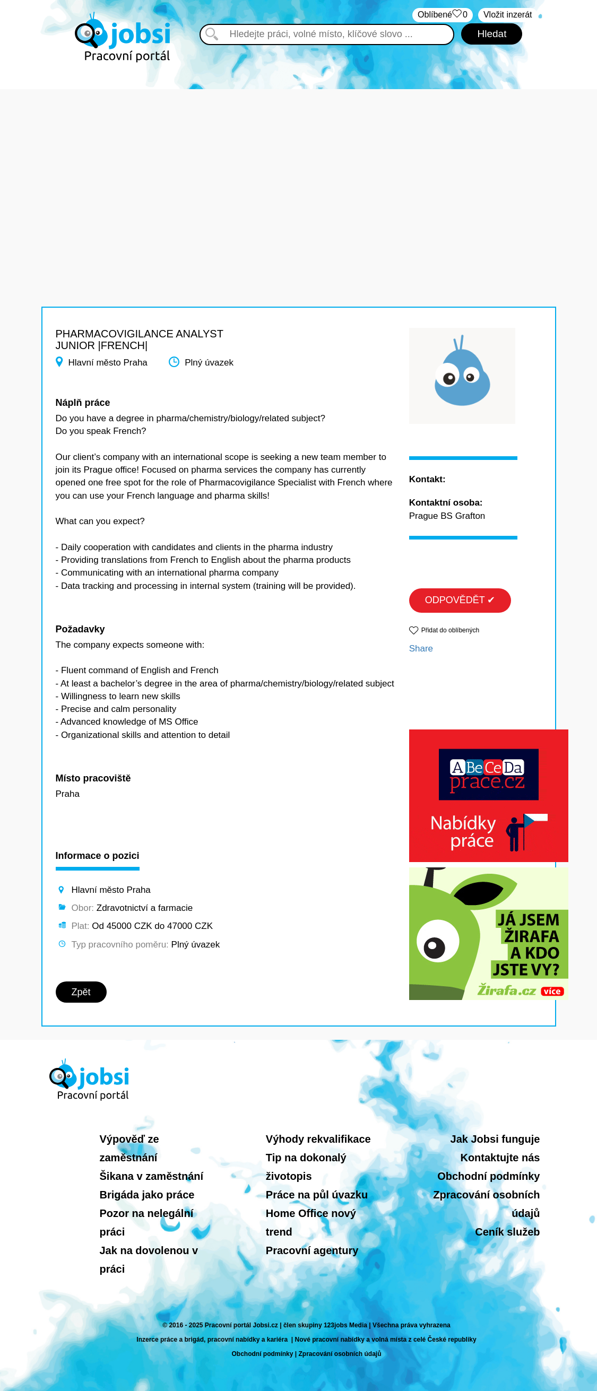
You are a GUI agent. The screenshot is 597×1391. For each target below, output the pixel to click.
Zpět (81, 992)
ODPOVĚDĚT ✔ (460, 600)
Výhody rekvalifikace (318, 1139)
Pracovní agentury (312, 1250)
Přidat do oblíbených (450, 630)
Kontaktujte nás (500, 1157)
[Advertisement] (298, 163)
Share (421, 649)
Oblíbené (443, 15)
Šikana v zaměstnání (152, 1176)
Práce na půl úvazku (317, 1195)
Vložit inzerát (507, 14)
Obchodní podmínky (488, 1176)
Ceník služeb (507, 1232)
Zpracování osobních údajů (340, 1354)
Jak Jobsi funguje (495, 1139)
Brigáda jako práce (147, 1195)
